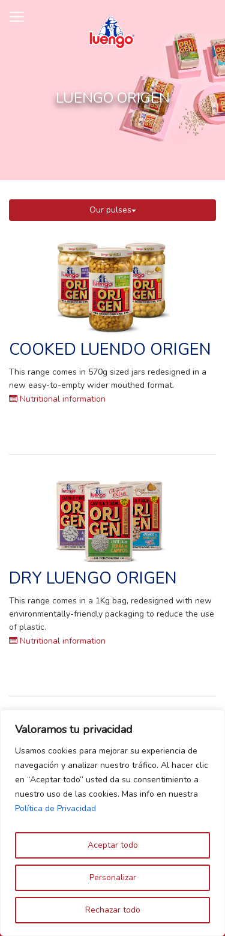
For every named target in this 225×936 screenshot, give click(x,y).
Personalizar (112, 877)
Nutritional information (57, 399)
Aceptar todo (113, 845)
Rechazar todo (112, 910)
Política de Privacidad (55, 808)
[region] (112, 823)
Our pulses (112, 210)
